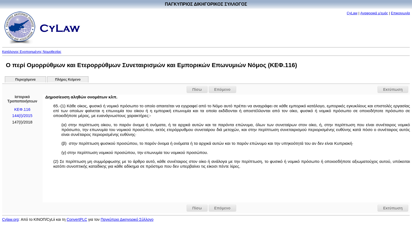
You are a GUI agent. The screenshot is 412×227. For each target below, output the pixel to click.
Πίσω (197, 89)
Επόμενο (222, 89)
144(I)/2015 (22, 116)
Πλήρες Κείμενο (68, 79)
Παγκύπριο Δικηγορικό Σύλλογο (127, 219)
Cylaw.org (10, 219)
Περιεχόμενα (25, 79)
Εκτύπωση (393, 89)
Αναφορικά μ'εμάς (374, 13)
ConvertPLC (77, 219)
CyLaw (352, 13)
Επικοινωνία (400, 13)
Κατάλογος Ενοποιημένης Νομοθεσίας (31, 52)
